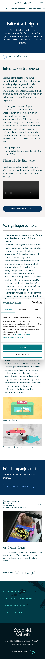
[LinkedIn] (27, 573)
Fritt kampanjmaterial (22, 208)
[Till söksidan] (3, 3)
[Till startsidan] (23, 3)
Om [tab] (36, 309)
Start (5, 9)
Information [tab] (23, 309)
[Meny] (41, 3)
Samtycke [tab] (8, 309)
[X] (33, 573)
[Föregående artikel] (34, 504)
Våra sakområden (18, 9)
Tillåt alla (22, 347)
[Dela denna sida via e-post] (17, 573)
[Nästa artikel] (40, 504)
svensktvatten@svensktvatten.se (22, 644)
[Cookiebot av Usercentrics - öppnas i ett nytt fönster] (32, 302)
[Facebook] (22, 573)
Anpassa (22, 354)
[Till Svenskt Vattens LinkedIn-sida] (32, 651)
